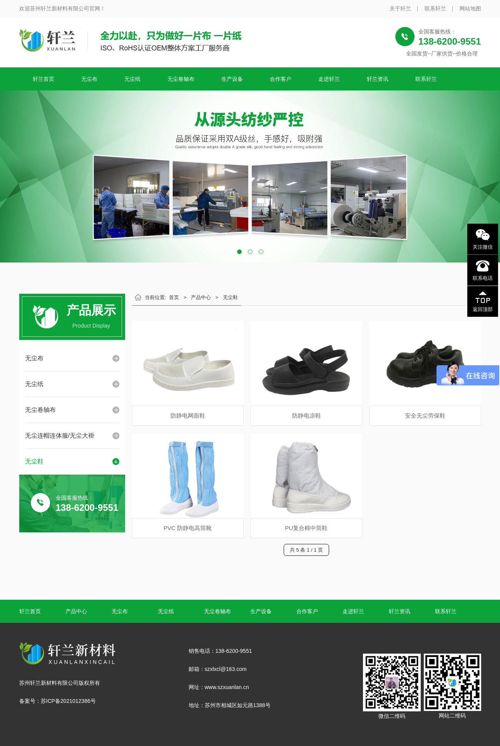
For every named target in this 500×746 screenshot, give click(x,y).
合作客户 (280, 79)
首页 (174, 297)
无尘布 (89, 79)
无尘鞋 (34, 461)
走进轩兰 (329, 79)
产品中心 (201, 297)
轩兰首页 (43, 79)
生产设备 (232, 79)
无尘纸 (132, 79)
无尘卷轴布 (180, 79)
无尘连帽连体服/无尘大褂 (59, 435)
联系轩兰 (435, 8)
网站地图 (470, 8)
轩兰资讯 (377, 79)
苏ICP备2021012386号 (68, 701)
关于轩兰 (400, 8)
